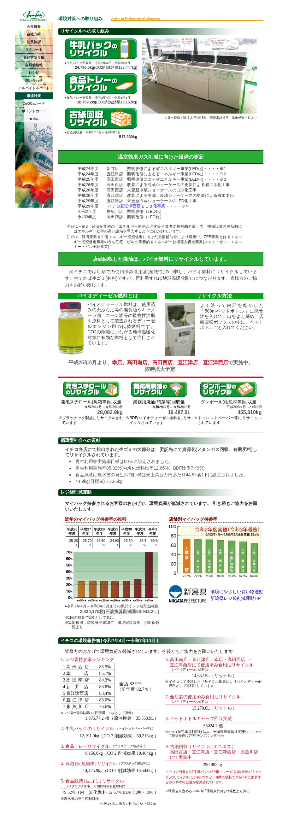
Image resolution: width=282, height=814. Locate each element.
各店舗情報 (34, 65)
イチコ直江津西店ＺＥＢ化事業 (136, 206)
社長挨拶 (34, 42)
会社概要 (34, 26)
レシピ (34, 72)
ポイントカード (34, 111)
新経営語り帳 (33, 57)
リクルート (34, 49)
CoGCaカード (34, 103)
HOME (33, 119)
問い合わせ (34, 80)
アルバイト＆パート (34, 88)
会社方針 (34, 34)
